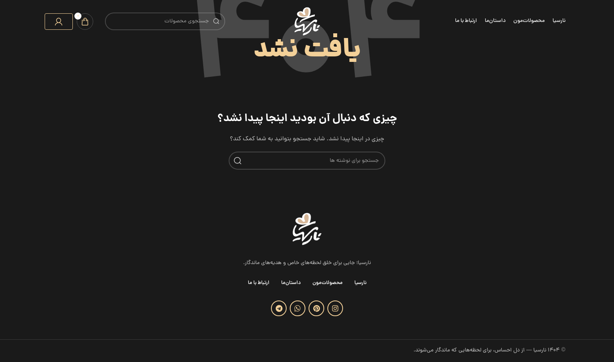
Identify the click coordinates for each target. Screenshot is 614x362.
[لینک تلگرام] (279, 308)
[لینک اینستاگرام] (335, 308)
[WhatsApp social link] (297, 308)
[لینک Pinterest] (316, 308)
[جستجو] (165, 21)
